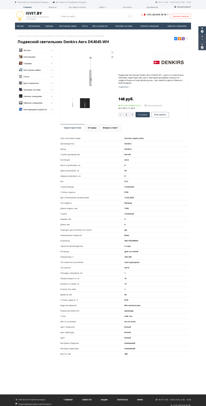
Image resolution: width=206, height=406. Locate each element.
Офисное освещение (177, 26)
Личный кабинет (183, 7)
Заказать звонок (181, 16)
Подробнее (124, 87)
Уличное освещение (149, 26)
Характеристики (72, 127)
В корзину (142, 114)
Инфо (102, 7)
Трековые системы (123, 26)
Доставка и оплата (77, 7)
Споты (85, 26)
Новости (52, 7)
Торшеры (49, 26)
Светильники (34, 26)
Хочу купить (160, 114)
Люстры (20, 26)
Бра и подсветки (100, 26)
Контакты (127, 7)
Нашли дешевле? (153, 105)
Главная (27, 7)
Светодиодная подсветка (35, 109)
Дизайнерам (152, 7)
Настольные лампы (67, 26)
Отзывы (92, 127)
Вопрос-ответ (110, 127)
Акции (104, 399)
